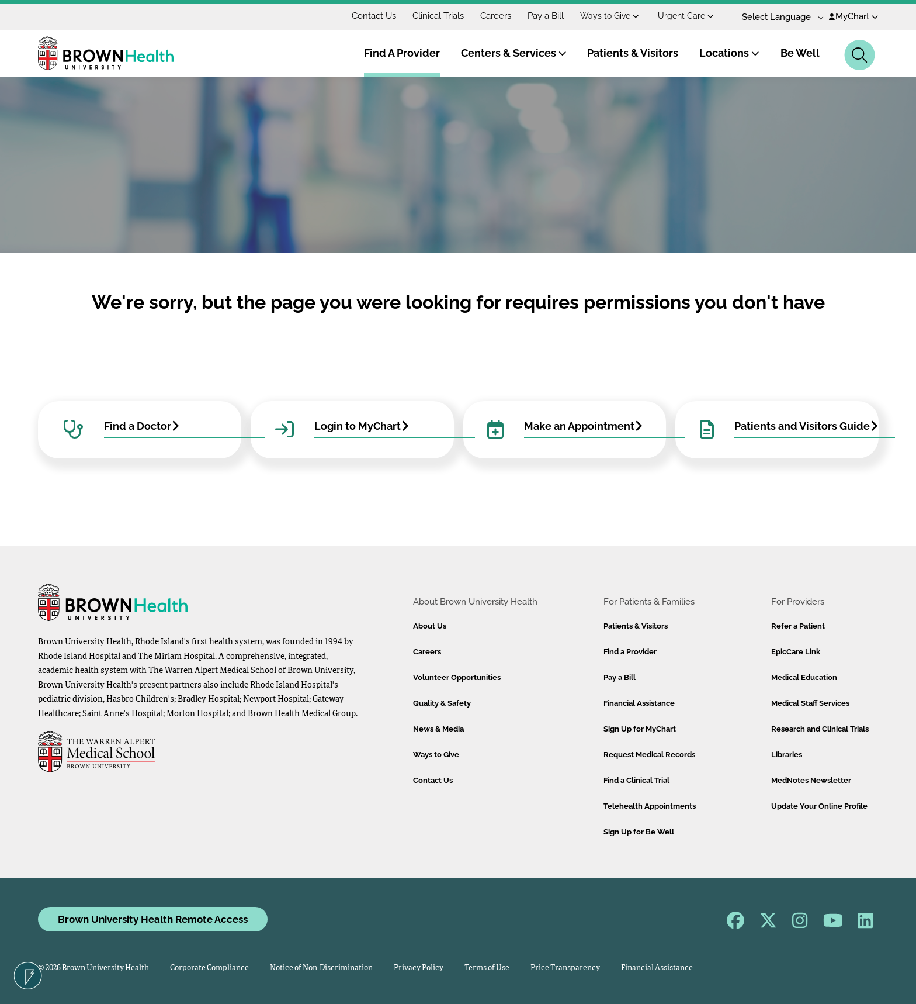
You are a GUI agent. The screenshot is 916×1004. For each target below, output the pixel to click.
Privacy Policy (418, 968)
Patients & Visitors (632, 53)
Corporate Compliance (209, 968)
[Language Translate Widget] (778, 17)
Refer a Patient (798, 626)
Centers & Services (514, 53)
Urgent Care (686, 15)
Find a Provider (630, 651)
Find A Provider (402, 53)
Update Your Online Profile (819, 806)
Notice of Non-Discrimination (321, 968)
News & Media (438, 728)
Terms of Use (486, 968)
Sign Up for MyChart (639, 728)
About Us (429, 626)
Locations (729, 53)
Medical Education (804, 677)
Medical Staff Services (810, 703)
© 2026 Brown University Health (93, 968)
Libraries (786, 754)
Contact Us (374, 16)
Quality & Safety (442, 703)
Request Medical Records (649, 754)
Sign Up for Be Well (638, 831)
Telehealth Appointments (649, 806)
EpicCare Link (795, 651)
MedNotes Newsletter (811, 780)
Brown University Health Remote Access (153, 919)
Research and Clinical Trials (820, 728)
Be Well (800, 53)
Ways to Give (609, 15)
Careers (495, 16)
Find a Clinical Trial (636, 780)
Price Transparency (565, 968)
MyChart (854, 16)
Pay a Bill (546, 16)
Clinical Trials (438, 16)
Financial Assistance (639, 703)
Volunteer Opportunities (457, 677)
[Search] (860, 55)
